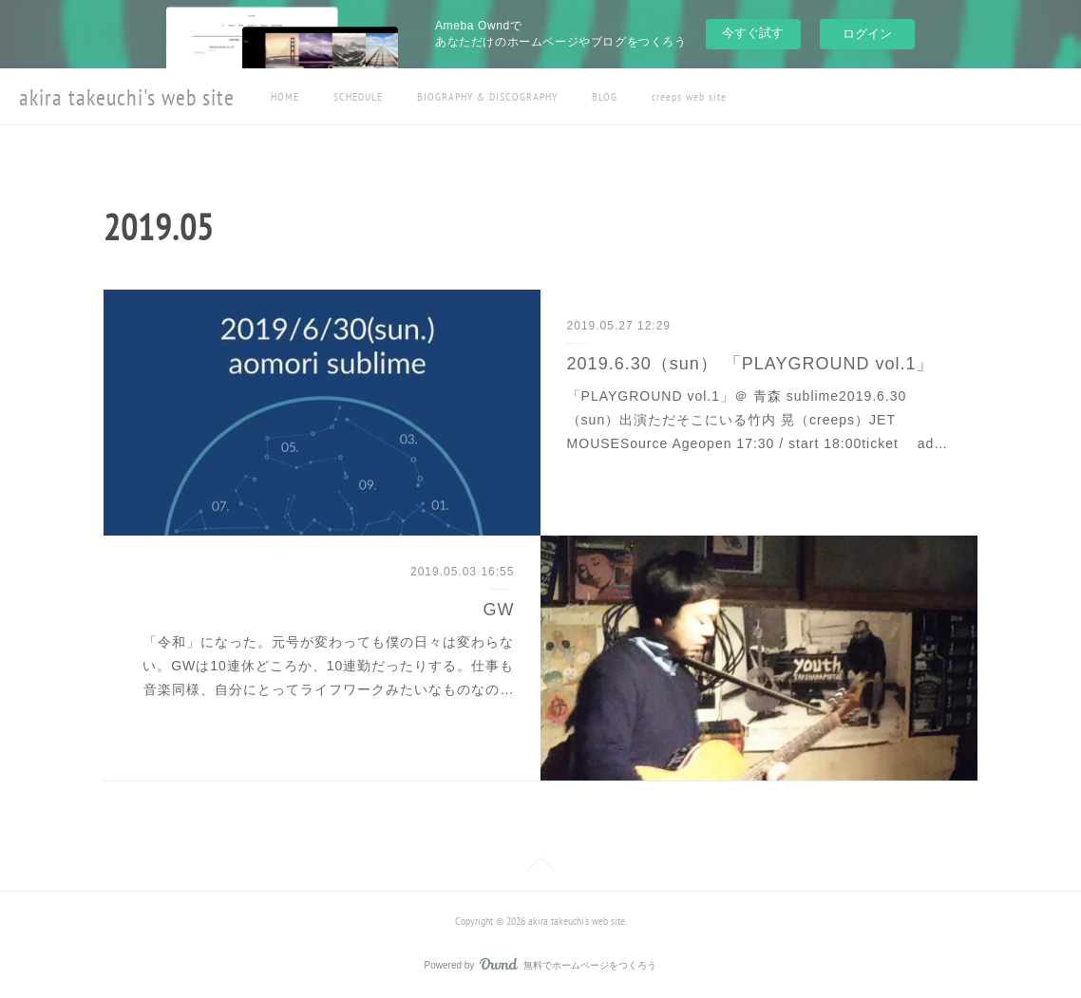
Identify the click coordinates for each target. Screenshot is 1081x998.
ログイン (867, 34)
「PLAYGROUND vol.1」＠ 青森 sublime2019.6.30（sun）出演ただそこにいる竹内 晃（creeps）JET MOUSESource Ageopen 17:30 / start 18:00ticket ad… (758, 419)
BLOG (604, 96)
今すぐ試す (753, 33)
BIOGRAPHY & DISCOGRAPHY (487, 96)
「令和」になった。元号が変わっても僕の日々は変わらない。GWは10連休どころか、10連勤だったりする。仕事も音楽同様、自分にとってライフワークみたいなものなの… (328, 665)
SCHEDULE (358, 96)
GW (498, 609)
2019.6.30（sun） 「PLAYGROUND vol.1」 (751, 363)
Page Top (540, 867)
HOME (285, 96)
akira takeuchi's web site (127, 97)
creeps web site (689, 96)
